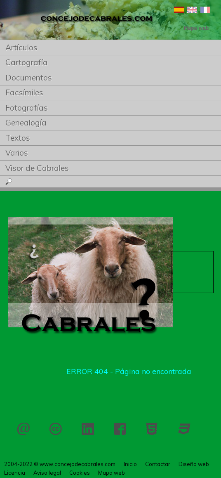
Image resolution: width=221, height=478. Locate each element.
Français (205, 10)
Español (179, 10)
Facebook (120, 429)
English (192, 10)
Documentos (28, 78)
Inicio (130, 464)
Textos (17, 138)
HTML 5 (152, 429)
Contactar (23, 429)
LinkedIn (88, 429)
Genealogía (26, 123)
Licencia (55, 429)
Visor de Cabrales (37, 168)
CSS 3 (184, 429)
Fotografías (26, 108)
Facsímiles (24, 92)
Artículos (21, 47)
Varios (16, 153)
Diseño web (194, 464)
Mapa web (111, 472)
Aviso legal (47, 472)
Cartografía (26, 62)
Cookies (79, 472)
